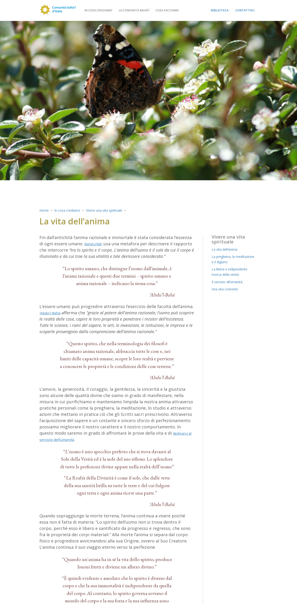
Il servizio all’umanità (230, 281)
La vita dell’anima (227, 249)
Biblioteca (219, 10)
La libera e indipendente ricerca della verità (233, 271)
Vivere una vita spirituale (114, 210)
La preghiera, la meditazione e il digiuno (233, 259)
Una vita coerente (227, 289)
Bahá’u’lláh (95, 243)
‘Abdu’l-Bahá (51, 312)
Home (44, 210)
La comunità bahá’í (143, 10)
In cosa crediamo (108, 10)
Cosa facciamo (177, 10)
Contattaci (245, 10)
